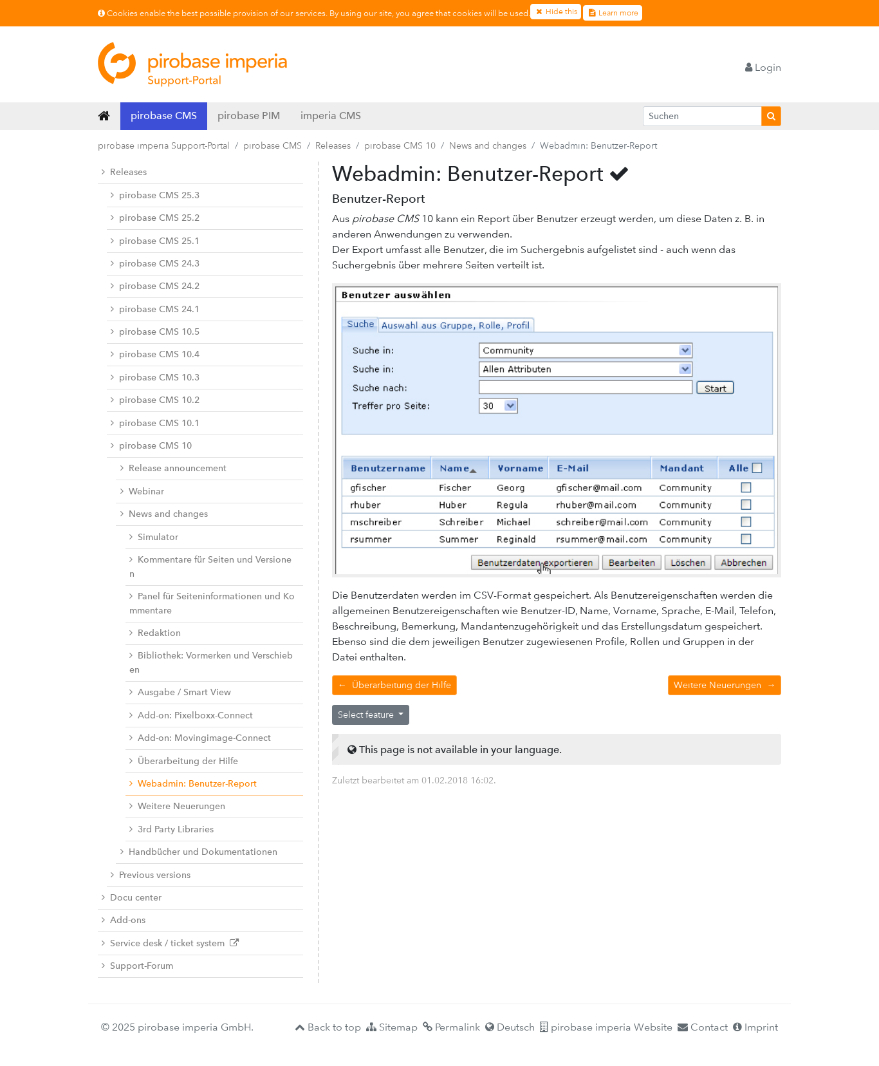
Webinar (142, 491)
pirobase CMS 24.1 (155, 309)
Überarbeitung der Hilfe (183, 761)
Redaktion (155, 633)
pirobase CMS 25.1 (155, 241)
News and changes (487, 145)
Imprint (755, 1027)
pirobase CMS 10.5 (155, 331)
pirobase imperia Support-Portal (164, 145)
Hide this (555, 11)
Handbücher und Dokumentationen (198, 851)
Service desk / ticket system (170, 943)
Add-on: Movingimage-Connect (200, 738)
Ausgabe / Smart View (180, 692)
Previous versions (150, 875)
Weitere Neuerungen (177, 806)
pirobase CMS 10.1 (155, 423)
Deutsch (510, 1027)
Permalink (451, 1027)
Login (763, 67)
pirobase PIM (248, 115)
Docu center (132, 897)
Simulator (153, 537)
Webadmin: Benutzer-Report (193, 783)
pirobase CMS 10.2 (155, 400)
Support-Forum (137, 965)
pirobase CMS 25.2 (155, 217)
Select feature (367, 714)
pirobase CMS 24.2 (155, 286)
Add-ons (123, 920)
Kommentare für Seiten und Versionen (210, 566)
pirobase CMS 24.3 (155, 263)
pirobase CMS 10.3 (155, 377)
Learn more (612, 12)
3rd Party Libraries (171, 829)
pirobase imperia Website (606, 1027)
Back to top (328, 1027)
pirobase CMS (164, 115)
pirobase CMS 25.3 (155, 195)
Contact (703, 1027)
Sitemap (392, 1027)
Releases (333, 145)
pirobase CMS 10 (400, 145)
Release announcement (173, 468)
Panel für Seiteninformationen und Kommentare (212, 603)
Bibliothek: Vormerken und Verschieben (211, 662)
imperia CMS (331, 115)
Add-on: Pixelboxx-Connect (191, 715)
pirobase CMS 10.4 (155, 354)
